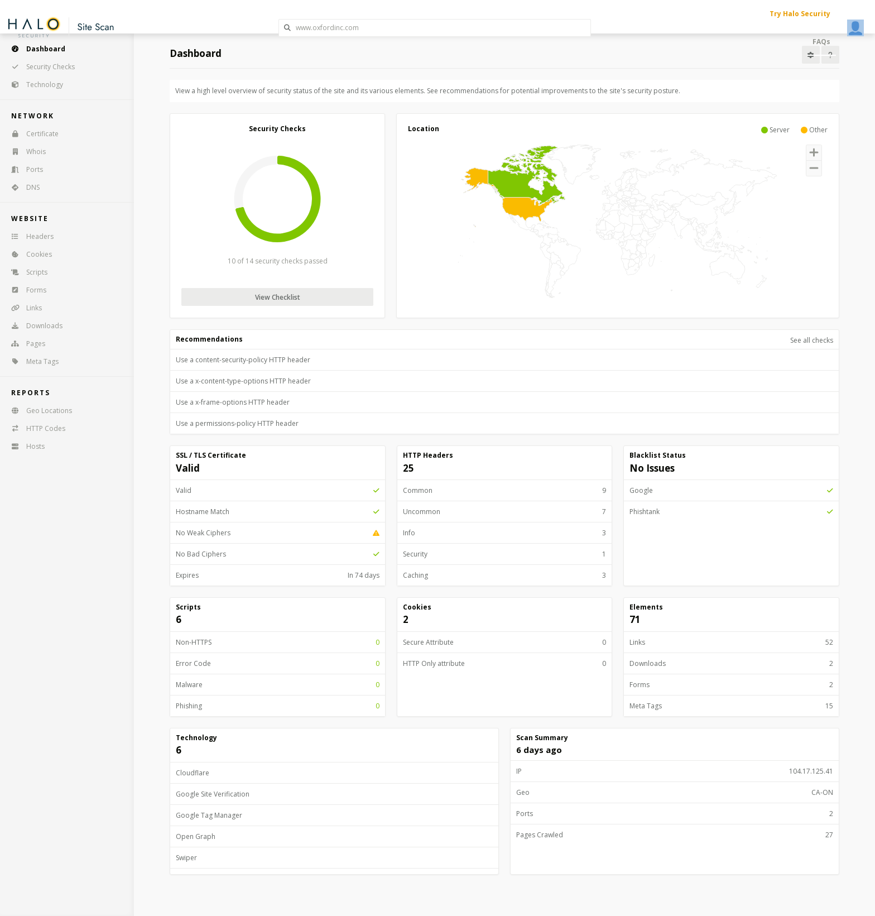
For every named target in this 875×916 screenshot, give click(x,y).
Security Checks (39, 66)
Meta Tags (31, 361)
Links (23, 308)
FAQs (821, 41)
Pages (24, 343)
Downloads (33, 325)
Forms (25, 290)
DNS (22, 187)
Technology (33, 84)
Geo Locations (38, 410)
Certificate (31, 133)
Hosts (24, 446)
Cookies (28, 254)
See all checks (811, 340)
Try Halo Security (800, 13)
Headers (29, 236)
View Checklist (277, 297)
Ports (23, 169)
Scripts (25, 272)
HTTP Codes (34, 428)
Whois (25, 151)
